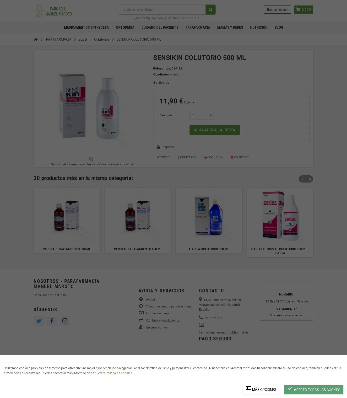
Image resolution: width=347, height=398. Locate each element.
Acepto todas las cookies (313, 388)
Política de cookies (119, 373)
